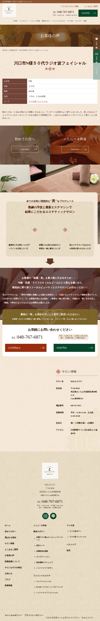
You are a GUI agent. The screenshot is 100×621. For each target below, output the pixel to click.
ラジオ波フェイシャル (38, 101)
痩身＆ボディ (46, 21)
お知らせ (8, 574)
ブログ (7, 580)
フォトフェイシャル (43, 581)
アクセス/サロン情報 (70, 6)
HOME (15, 21)
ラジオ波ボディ (75, 531)
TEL (97, 72)
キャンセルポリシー (13, 615)
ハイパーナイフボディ (44, 568)
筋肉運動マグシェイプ (44, 562)
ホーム (7, 526)
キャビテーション (43, 557)
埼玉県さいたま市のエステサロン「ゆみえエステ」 (73, 618)
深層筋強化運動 (42, 551)
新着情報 (8, 586)
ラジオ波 (70, 21)
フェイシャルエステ (58, 21)
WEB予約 (86, 13)
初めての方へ (10, 532)
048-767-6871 (63, 12)
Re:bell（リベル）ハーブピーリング (49, 587)
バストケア (78, 21)
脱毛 (85, 21)
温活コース (40, 546)
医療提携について (12, 562)
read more (25, 149)
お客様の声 (9, 556)
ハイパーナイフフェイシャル (47, 593)
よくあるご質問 (91, 6)
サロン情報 (9, 544)
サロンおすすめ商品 (13, 568)
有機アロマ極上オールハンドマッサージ (49, 539)
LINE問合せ (97, 44)
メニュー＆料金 (35, 21)
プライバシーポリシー (33, 615)
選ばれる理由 (10, 538)
